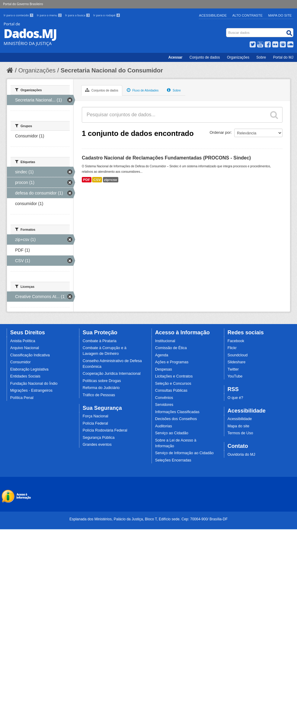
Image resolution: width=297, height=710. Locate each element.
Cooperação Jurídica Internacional (112, 373)
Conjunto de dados (205, 57)
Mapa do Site (280, 15)
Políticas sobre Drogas (102, 381)
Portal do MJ (283, 57)
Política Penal (22, 398)
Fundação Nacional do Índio (34, 383)
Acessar (175, 57)
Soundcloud (238, 355)
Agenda (161, 355)
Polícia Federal (95, 423)
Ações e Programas (172, 362)
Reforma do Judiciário (101, 388)
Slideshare (237, 362)
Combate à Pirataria (100, 341)
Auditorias (163, 426)
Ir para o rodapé (106, 15)
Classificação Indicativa (30, 355)
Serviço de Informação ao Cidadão (184, 453)
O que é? (235, 398)
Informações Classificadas (177, 412)
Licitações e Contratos (174, 376)
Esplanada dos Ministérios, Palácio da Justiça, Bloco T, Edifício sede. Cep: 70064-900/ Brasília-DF (148, 519)
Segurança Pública (99, 437)
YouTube (235, 376)
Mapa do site (238, 426)
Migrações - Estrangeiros (31, 390)
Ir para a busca (78, 15)
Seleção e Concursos (173, 383)
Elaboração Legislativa (29, 369)
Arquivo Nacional (24, 348)
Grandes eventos (97, 444)
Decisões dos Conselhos (176, 419)
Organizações (238, 57)
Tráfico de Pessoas (99, 395)
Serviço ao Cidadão (171, 433)
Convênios (164, 398)
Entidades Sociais (25, 376)
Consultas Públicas (171, 390)
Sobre (261, 57)
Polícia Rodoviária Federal (105, 430)
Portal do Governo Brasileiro (23, 4)
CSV (97, 180)
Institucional (165, 341)
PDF (86, 180)
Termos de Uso (240, 433)
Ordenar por (220, 132)
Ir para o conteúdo (19, 15)
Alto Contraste (247, 15)
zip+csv (110, 180)
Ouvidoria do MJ (241, 454)
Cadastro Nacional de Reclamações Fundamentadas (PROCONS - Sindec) (166, 157)
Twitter (233, 369)
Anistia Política (22, 341)
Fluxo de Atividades (143, 90)
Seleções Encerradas (173, 460)
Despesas (163, 369)
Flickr (232, 348)
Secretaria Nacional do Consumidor (112, 70)
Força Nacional (95, 416)
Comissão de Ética (171, 348)
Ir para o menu (50, 15)
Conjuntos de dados (101, 90)
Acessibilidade (213, 15)
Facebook (236, 341)
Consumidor (20, 362)
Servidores (164, 405)
